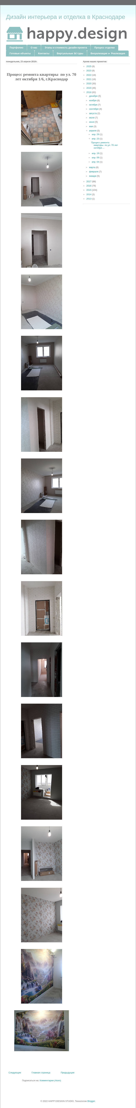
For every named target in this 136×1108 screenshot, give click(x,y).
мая (91, 126)
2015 (89, 190)
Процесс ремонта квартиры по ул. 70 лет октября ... (104, 145)
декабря (93, 96)
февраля (94, 171)
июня (92, 122)
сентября (94, 109)
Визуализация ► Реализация (108, 53)
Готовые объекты (20, 53)
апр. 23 (96, 138)
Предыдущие (67, 1072)
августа (93, 113)
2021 (89, 79)
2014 (89, 194)
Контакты (43, 53)
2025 (89, 66)
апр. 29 (96, 134)
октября (93, 104)
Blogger (91, 1101)
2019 (89, 88)
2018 (89, 92)
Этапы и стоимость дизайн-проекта (66, 47)
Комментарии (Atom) (50, 1080)
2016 (89, 185)
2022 (89, 75)
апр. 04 (96, 162)
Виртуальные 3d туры (70, 53)
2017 (89, 181)
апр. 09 (96, 157)
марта (92, 167)
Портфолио (16, 47)
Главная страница (41, 1072)
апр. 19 (96, 153)
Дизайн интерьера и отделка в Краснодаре (65, 16)
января (93, 176)
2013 (89, 198)
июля (92, 117)
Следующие (15, 1072)
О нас (34, 47)
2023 (89, 70)
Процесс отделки (104, 47)
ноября (93, 100)
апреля (93, 130)
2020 (89, 83)
